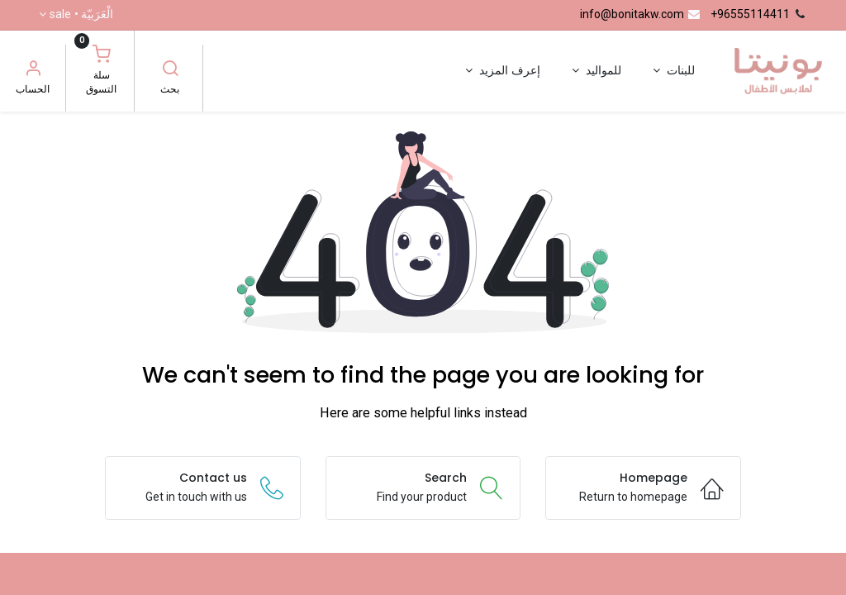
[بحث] (170, 70)
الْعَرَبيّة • (81, 15)
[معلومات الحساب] (33, 70)
